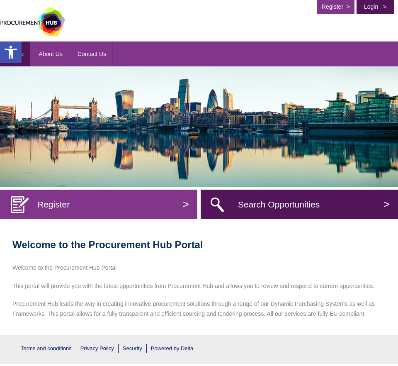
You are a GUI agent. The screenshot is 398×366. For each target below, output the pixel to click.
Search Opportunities (314, 204)
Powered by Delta (172, 348)
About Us (51, 54)
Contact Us (92, 54)
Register (336, 6)
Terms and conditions (46, 348)
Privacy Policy (97, 348)
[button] (11, 52)
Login (375, 6)
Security (132, 348)
